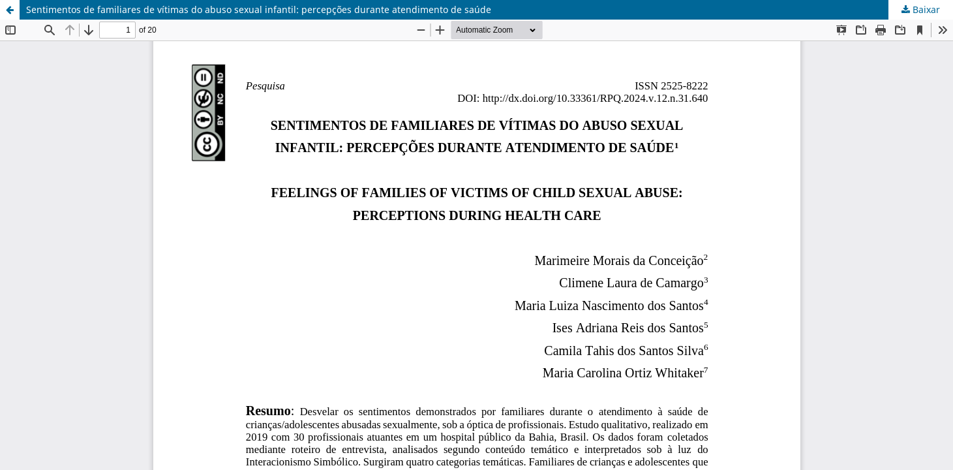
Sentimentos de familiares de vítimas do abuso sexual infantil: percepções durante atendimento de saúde (258, 9)
